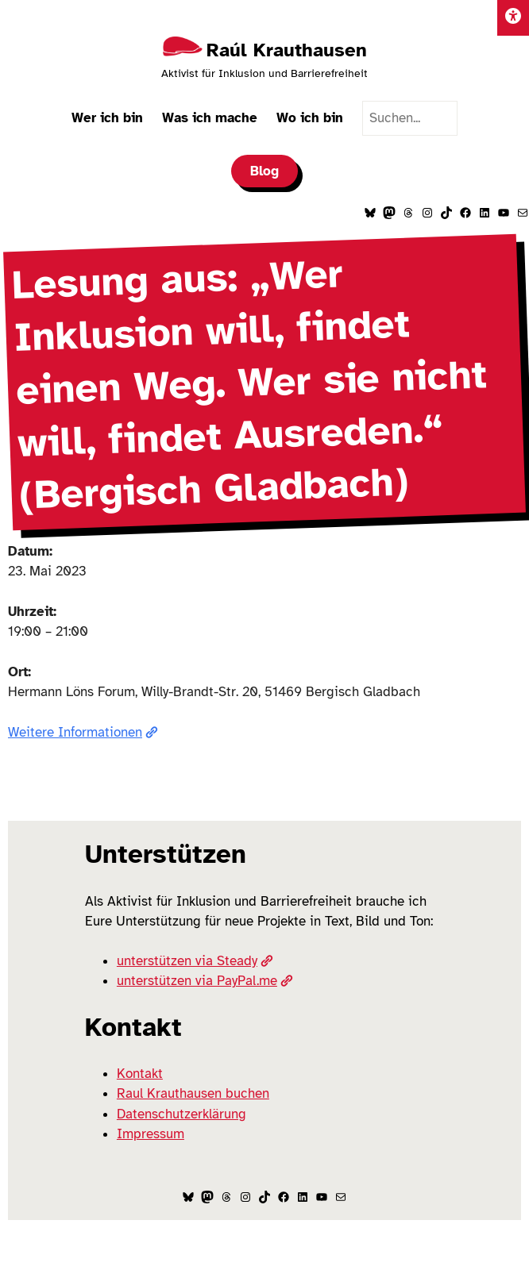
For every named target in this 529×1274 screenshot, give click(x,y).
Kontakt (140, 1073)
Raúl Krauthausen (287, 50)
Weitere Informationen (83, 732)
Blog (264, 171)
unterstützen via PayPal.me (205, 980)
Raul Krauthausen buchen (193, 1093)
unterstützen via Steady (195, 961)
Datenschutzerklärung (181, 1114)
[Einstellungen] (513, 18)
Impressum (150, 1134)
